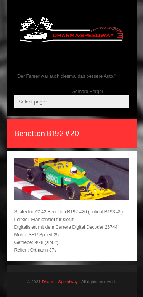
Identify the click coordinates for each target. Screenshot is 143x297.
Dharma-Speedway (60, 281)
